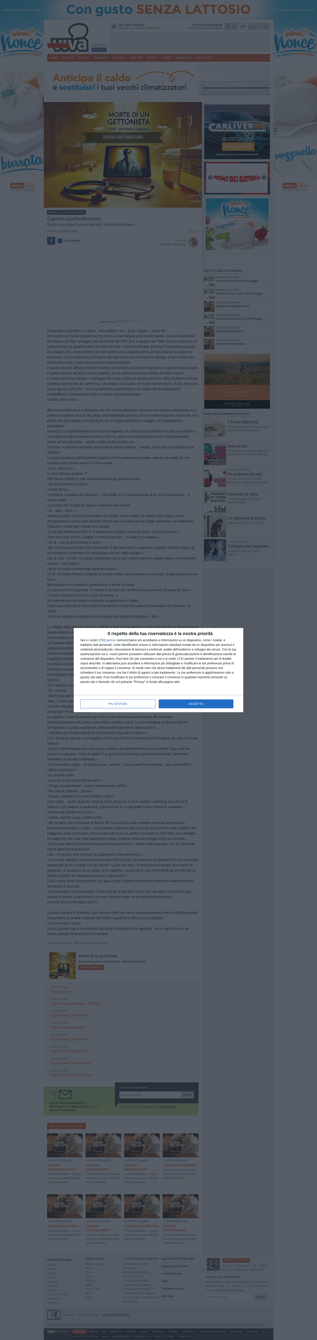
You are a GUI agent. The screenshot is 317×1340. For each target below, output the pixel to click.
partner (111, 640)
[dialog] (158, 670)
